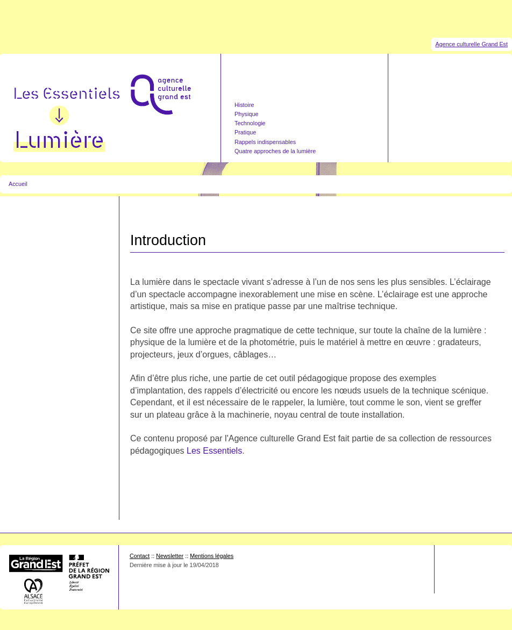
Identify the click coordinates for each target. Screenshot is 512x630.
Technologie (250, 123)
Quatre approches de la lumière (275, 151)
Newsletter (169, 556)
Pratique (245, 132)
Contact (140, 556)
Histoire (244, 105)
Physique (246, 114)
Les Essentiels (214, 450)
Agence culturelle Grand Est (472, 44)
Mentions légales (211, 556)
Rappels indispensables (265, 142)
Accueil (18, 184)
